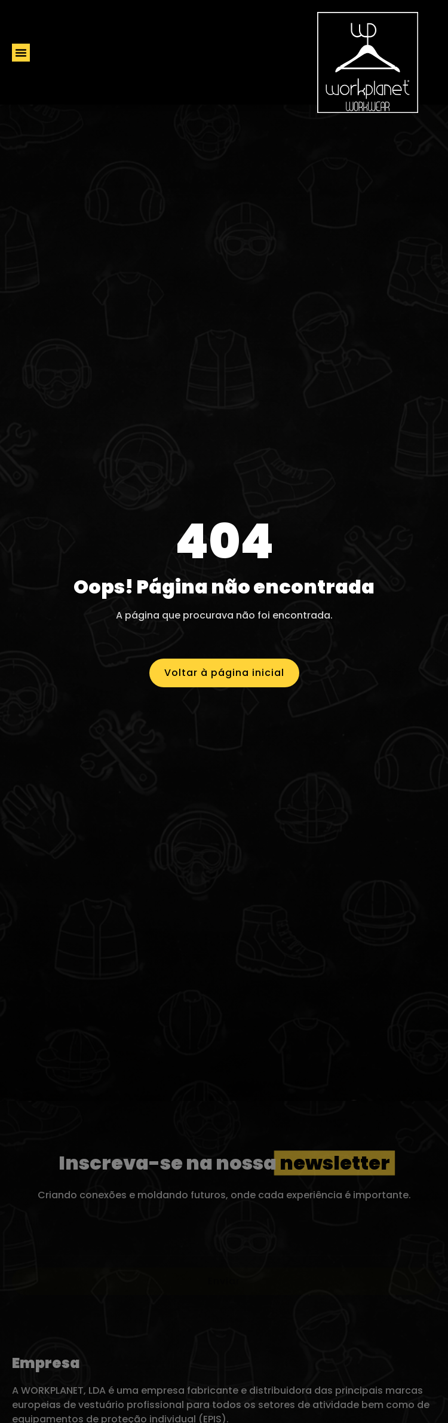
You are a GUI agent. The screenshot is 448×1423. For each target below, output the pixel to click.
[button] (21, 53)
